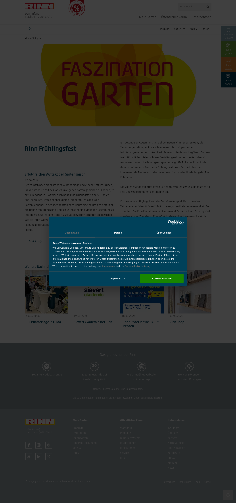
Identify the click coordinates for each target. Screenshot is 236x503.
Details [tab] (118, 232)
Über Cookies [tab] (164, 232)
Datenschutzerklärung (137, 266)
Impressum (109, 266)
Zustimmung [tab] (72, 232)
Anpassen (117, 278)
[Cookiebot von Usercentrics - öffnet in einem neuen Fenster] (170, 222)
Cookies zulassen (162, 278)
